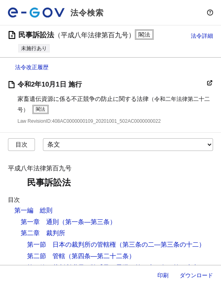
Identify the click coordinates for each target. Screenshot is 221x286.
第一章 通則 (40, 221)
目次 (21, 144)
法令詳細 (202, 36)
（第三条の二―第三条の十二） (160, 244)
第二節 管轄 (46, 256)
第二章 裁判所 (43, 233)
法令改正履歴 (31, 67)
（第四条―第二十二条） (100, 256)
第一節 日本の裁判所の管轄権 (71, 244)
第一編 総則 (33, 210)
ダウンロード (196, 275)
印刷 (163, 275)
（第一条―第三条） (87, 221)
